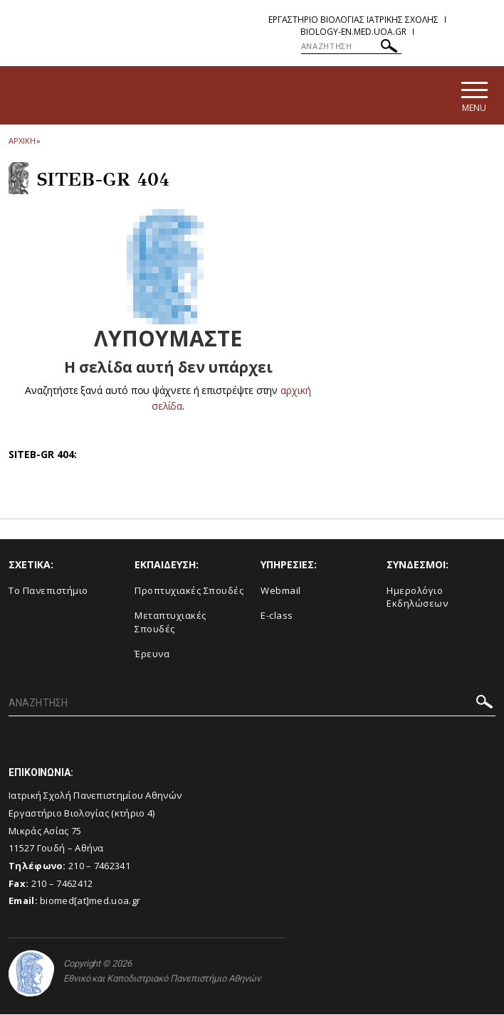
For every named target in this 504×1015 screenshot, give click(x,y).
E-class (277, 616)
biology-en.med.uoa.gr (353, 32)
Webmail (281, 591)
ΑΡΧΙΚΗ (22, 141)
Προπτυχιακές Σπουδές (189, 591)
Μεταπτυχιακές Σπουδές (170, 623)
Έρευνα (152, 654)
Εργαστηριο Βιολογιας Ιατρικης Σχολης (353, 20)
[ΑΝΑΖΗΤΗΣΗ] (351, 46)
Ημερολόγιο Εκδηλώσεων (417, 598)
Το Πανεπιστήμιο (48, 591)
